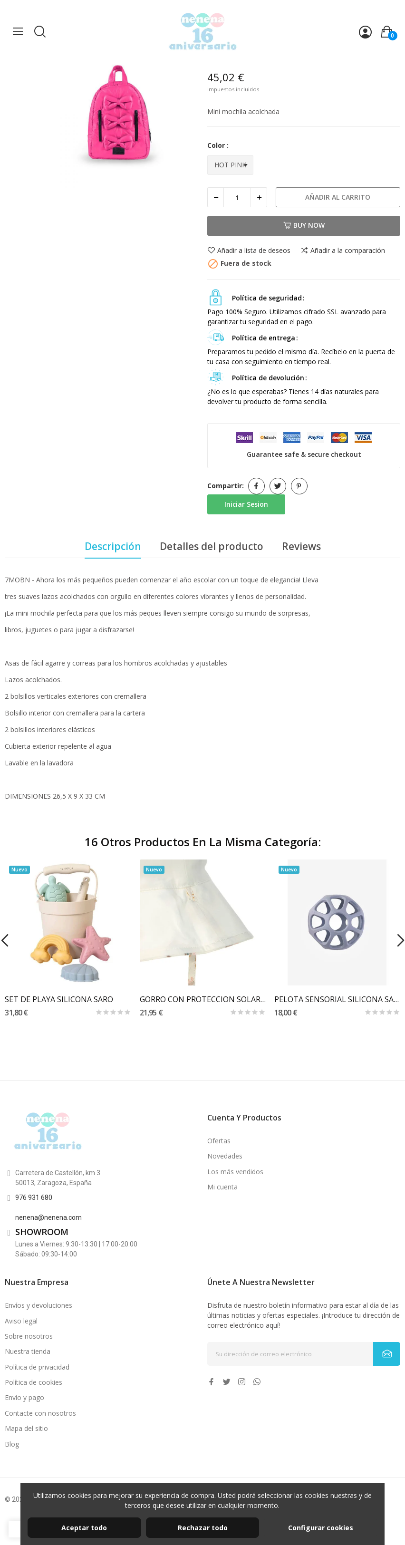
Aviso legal (21, 1320)
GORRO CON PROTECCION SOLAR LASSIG (203, 999)
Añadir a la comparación (342, 250)
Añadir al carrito (337, 197)
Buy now (304, 225)
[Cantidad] (237, 197)
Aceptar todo (84, 1527)
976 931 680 (33, 1197)
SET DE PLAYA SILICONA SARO (59, 999)
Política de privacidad (37, 1366)
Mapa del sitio (26, 1428)
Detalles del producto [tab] (211, 546)
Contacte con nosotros (40, 1413)
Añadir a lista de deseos (248, 250)
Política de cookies (33, 1382)
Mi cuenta (222, 1186)
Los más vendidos (235, 1171)
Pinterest (299, 486)
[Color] (230, 165)
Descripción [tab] (113, 546)
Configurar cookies (320, 1527)
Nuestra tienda (27, 1351)
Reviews (301, 546)
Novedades (224, 1155)
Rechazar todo (203, 1527)
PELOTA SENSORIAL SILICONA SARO (337, 999)
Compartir (256, 486)
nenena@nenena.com (48, 1217)
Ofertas (219, 1140)
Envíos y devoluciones (38, 1305)
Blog (12, 1443)
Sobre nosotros (29, 1336)
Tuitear (278, 486)
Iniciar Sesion (246, 504)
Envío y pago (24, 1397)
